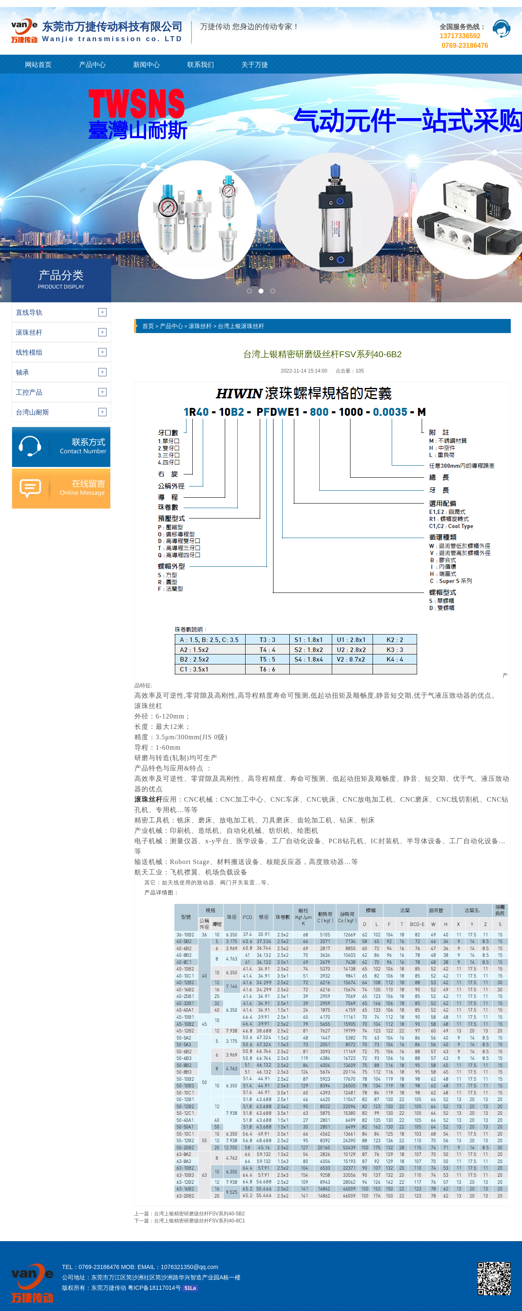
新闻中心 (146, 64)
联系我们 (200, 64)
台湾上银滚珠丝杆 (241, 326)
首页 (148, 326)
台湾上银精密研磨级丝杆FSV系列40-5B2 (199, 1214)
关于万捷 (254, 64)
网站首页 (38, 64)
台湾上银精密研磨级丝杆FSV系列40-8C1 (199, 1221)
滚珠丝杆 (200, 326)
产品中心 (92, 64)
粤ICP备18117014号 (154, 1287)
